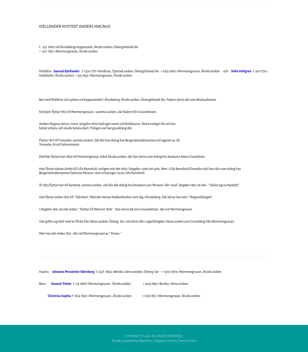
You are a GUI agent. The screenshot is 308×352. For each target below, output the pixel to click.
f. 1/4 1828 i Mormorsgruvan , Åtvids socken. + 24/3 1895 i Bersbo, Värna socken (119, 284)
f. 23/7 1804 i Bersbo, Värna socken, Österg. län (106, 272)
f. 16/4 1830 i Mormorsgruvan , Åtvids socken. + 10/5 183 (100, 296)
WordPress (145, 340)
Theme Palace (187, 340)
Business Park (164, 340)
